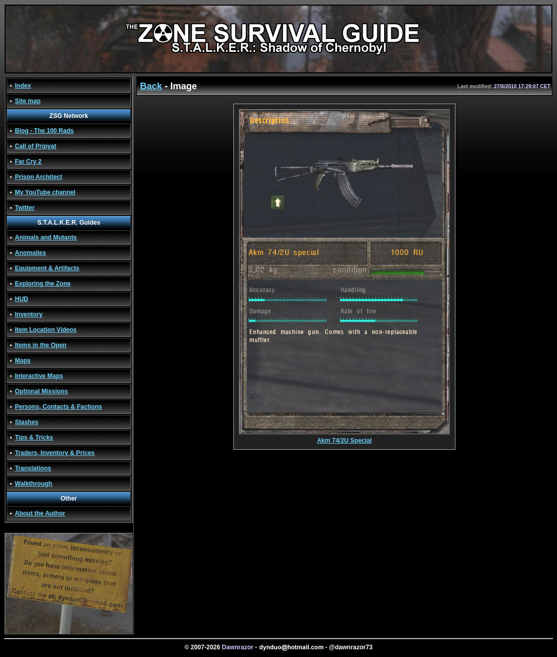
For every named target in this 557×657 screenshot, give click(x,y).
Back (151, 86)
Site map (28, 101)
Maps (23, 360)
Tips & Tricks (34, 437)
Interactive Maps (39, 376)
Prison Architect (38, 177)
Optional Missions (41, 391)
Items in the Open (41, 345)
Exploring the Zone (43, 283)
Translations (33, 468)
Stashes (26, 422)
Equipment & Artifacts (47, 268)
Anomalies (30, 252)
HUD (21, 299)
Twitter (24, 207)
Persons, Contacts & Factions (58, 406)
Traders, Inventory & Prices (54, 452)
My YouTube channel (45, 192)
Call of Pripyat (35, 146)
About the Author (40, 513)
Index (23, 85)
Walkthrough (33, 483)
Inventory (29, 314)
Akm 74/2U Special (344, 437)
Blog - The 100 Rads (44, 130)
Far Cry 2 (28, 161)
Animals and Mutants (46, 237)
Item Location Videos (45, 329)
